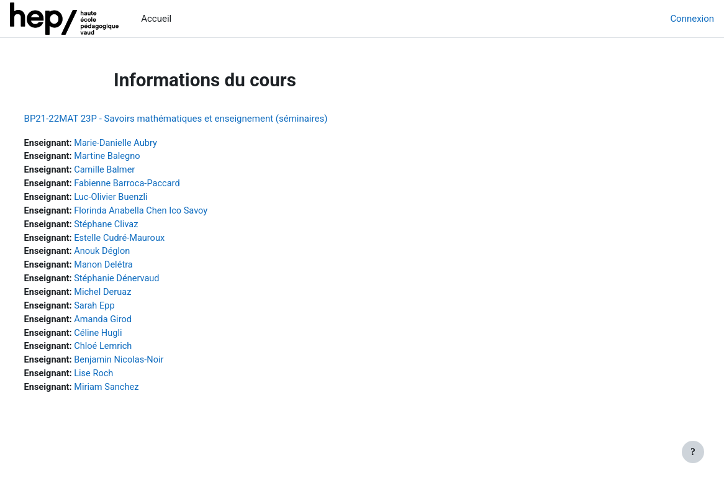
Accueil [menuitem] (156, 18)
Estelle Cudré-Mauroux (145, 240)
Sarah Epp (119, 310)
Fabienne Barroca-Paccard (153, 185)
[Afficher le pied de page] (693, 452)
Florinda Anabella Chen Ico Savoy (167, 213)
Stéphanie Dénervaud (142, 282)
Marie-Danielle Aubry (141, 143)
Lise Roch (119, 380)
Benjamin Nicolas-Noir (145, 366)
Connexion (692, 18)
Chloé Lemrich (128, 352)
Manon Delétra (129, 268)
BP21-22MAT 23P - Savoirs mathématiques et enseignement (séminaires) (199, 118)
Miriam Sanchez (132, 394)
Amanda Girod (128, 324)
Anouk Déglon (127, 254)
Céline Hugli (123, 338)
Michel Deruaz (128, 296)
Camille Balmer (130, 170)
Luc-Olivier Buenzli (136, 198)
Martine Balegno (132, 157)
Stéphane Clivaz (132, 226)
